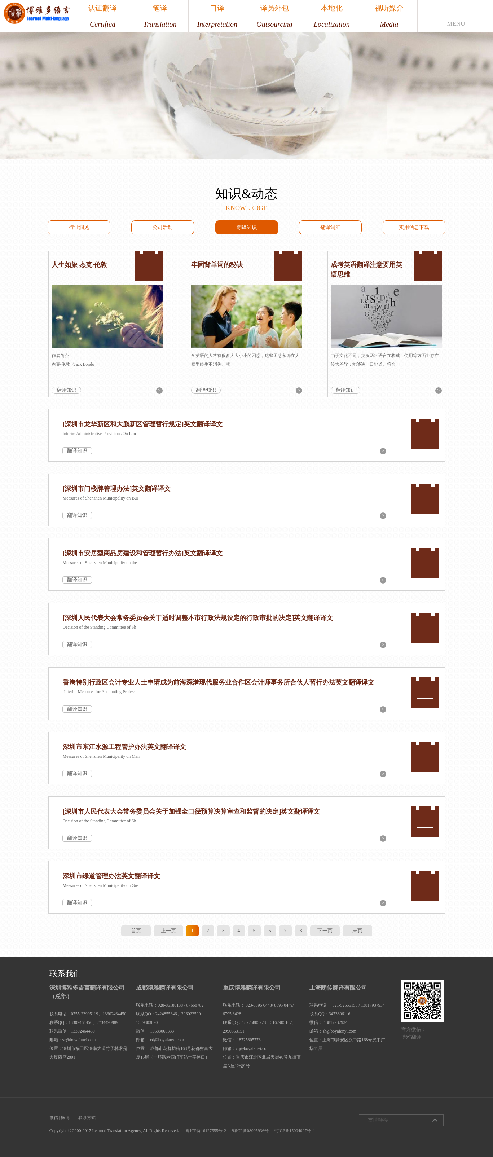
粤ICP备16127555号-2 (205, 1130)
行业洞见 (79, 227)
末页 (357, 930)
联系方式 (87, 1117)
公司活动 (163, 227)
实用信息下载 (414, 227)
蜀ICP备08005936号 (250, 1130)
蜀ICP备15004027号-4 (294, 1130)
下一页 (325, 930)
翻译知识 (247, 227)
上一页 (168, 930)
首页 (136, 930)
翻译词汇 (330, 227)
